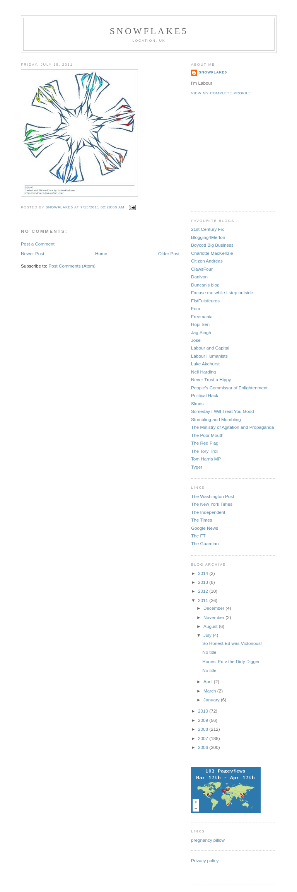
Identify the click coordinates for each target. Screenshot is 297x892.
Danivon (199, 276)
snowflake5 (149, 31)
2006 (203, 747)
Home (101, 253)
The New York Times (211, 504)
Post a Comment (38, 243)
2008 (203, 729)
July (208, 635)
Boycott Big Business (212, 244)
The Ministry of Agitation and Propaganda (232, 427)
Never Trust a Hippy (211, 379)
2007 (203, 738)
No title (209, 652)
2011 (203, 600)
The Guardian (204, 543)
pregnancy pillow (208, 840)
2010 (203, 710)
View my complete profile (221, 93)
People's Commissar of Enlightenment (229, 387)
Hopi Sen (200, 324)
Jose (196, 340)
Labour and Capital (210, 347)
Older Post (168, 253)
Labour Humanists (209, 355)
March (210, 690)
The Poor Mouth (207, 435)
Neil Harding (203, 371)
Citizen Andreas (207, 260)
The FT (198, 535)
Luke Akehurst (205, 363)
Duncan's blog (205, 284)
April (208, 681)
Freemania (202, 316)
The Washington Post (212, 496)
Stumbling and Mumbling (216, 419)
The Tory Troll (204, 451)
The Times (201, 519)
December (214, 608)
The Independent (208, 512)
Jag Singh (201, 332)
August (211, 626)
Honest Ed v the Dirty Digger (230, 661)
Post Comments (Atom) (71, 265)
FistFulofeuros (205, 300)
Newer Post (32, 253)
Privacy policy (204, 860)
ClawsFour (202, 268)
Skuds (197, 403)
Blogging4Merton (208, 237)
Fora (195, 308)
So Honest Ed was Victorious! (232, 643)
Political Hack (204, 395)
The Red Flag (204, 442)
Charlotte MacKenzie (212, 253)
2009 (203, 720)
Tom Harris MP (206, 458)
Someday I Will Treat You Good (222, 411)
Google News (204, 527)
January (212, 699)
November (214, 617)
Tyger (196, 466)
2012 (203, 591)
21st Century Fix (207, 229)
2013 (203, 582)
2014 (203, 573)
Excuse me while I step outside (222, 292)
